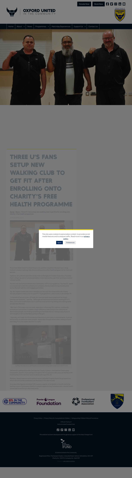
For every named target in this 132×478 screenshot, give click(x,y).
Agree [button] (59, 242)
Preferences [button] (70, 242)
